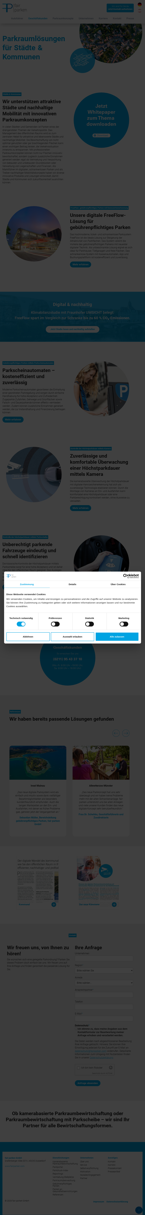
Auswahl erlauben (72, 636)
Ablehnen (28, 636)
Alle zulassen (117, 636)
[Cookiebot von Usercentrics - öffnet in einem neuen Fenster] (125, 576)
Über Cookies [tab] (118, 584)
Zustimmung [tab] (27, 584)
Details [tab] (72, 584)
